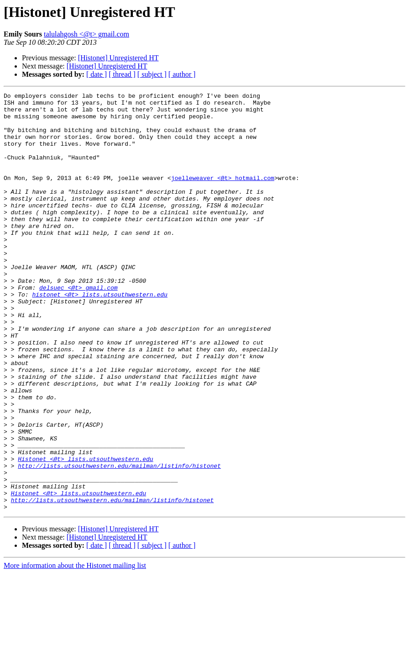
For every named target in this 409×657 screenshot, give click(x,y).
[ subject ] (152, 74)
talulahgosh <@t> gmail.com (86, 34)
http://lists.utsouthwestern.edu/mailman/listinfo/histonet (119, 541)
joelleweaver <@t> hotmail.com (222, 195)
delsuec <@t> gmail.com (78, 327)
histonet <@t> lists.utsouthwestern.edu (99, 335)
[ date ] (96, 74)
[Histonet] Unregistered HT (118, 58)
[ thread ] (122, 74)
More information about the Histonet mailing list (75, 649)
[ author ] (182, 74)
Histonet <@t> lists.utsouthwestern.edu (85, 533)
